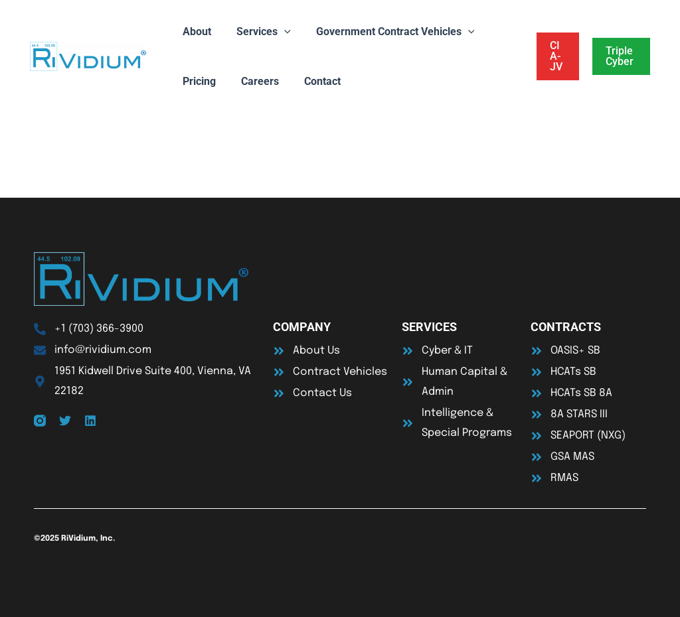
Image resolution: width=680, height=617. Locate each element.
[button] (555, 56)
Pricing (197, 81)
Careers (254, 81)
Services (257, 31)
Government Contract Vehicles (385, 31)
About (195, 31)
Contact (312, 81)
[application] (278, 31)
